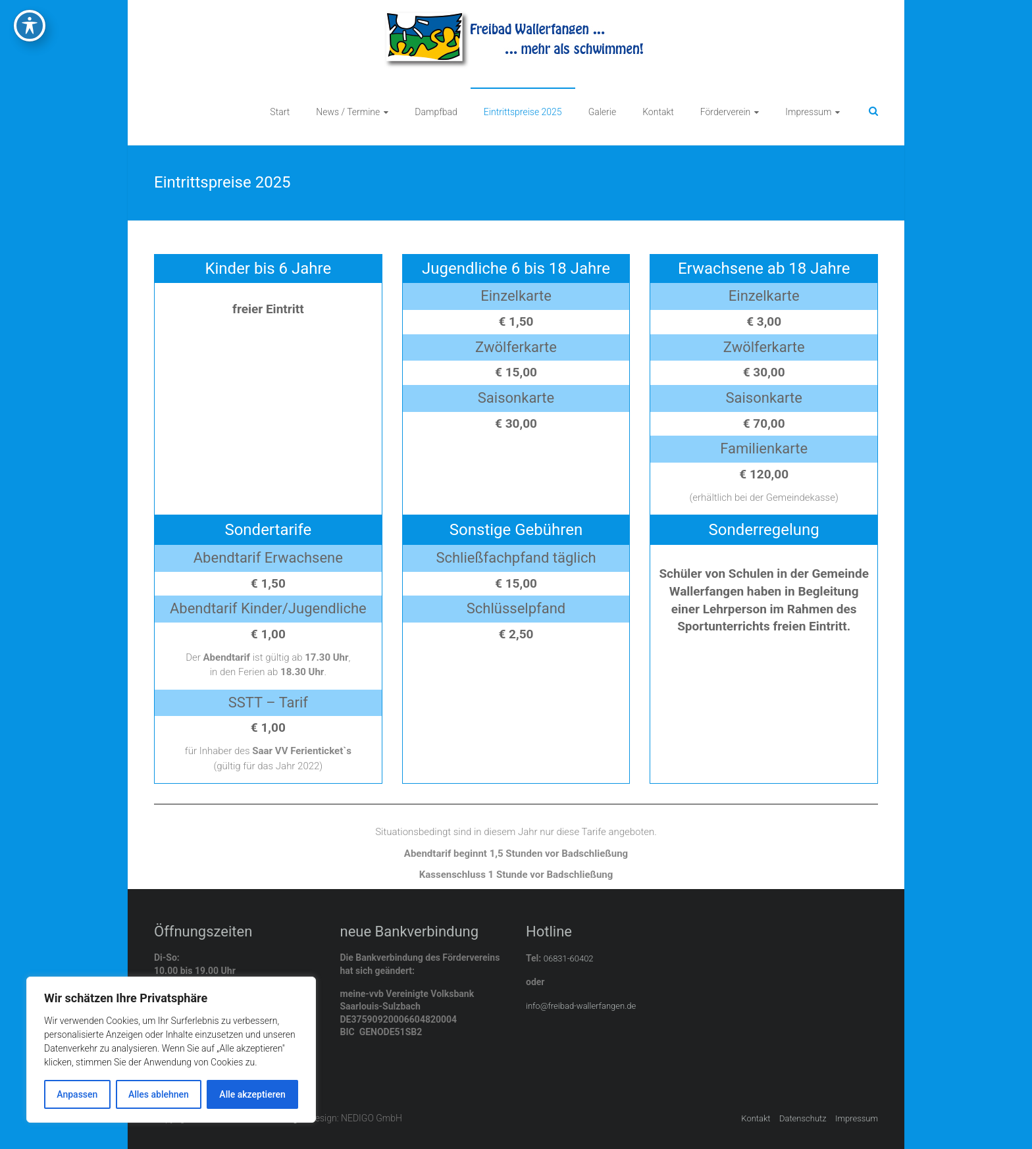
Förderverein (725, 112)
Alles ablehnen (158, 1094)
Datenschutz (803, 1118)
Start (280, 112)
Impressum (808, 112)
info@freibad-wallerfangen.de (581, 1006)
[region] (171, 1050)
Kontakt (658, 112)
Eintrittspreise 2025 (523, 112)
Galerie (602, 112)
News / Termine (348, 112)
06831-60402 (569, 958)
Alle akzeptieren (252, 1094)
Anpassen (77, 1094)
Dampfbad (436, 112)
